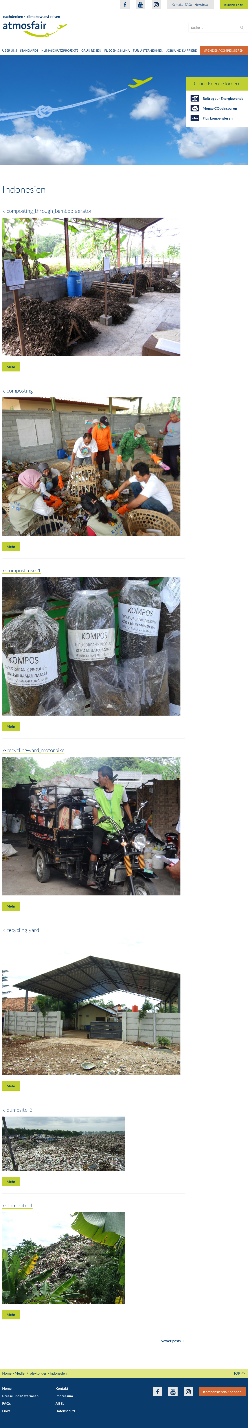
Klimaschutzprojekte (59, 50)
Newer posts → (173, 1341)
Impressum (64, 1396)
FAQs (188, 4)
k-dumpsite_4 (17, 1205)
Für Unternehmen (148, 50)
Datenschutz (65, 1411)
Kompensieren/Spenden (222, 1392)
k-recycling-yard (20, 930)
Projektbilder (36, 1373)
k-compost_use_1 (21, 570)
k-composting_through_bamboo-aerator (47, 210)
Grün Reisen (91, 50)
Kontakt (177, 4)
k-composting (17, 390)
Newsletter (202, 4)
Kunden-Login (234, 5)
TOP (239, 1373)
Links (6, 1411)
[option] (124, 110)
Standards (29, 50)
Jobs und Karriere (181, 50)
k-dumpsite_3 (17, 1109)
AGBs (59, 1403)
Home (6, 1373)
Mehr (11, 367)
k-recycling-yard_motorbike (33, 750)
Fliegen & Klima (117, 50)
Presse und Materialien (20, 1396)
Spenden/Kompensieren (224, 50)
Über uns (9, 50)
